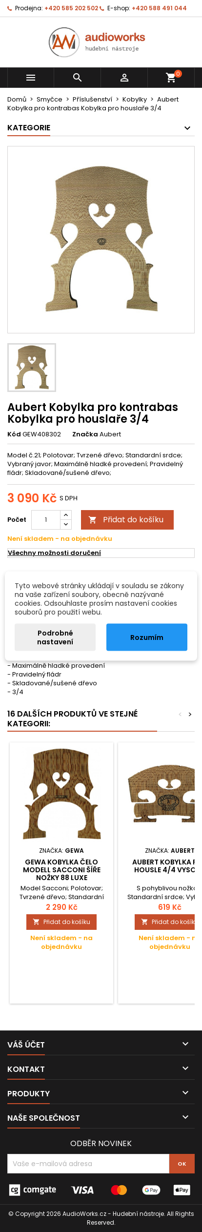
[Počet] (46, 520)
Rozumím (146, 637)
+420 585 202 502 (71, 8)
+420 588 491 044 (159, 8)
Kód (14, 434)
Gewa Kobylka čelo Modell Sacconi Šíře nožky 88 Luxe (62, 870)
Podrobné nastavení (55, 637)
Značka (85, 434)
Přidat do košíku (125, 519)
